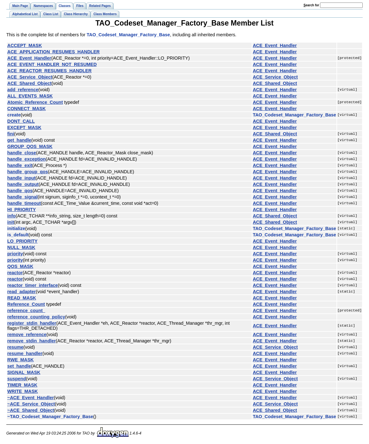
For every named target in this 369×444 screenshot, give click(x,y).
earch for (311, 5)
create (14, 114)
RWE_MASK (20, 359)
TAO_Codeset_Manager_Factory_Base (128, 34)
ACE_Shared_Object (29, 83)
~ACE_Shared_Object (30, 410)
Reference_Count (26, 304)
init (10, 222)
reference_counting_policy (36, 316)
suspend (16, 378)
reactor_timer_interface (32, 285)
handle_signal (22, 196)
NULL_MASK (21, 247)
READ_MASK (21, 297)
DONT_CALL (21, 121)
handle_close (21, 152)
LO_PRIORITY (22, 241)
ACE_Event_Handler (275, 45)
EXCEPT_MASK (24, 127)
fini (10, 133)
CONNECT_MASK (26, 108)
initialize (16, 228)
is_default (17, 234)
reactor (15, 272)
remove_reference (26, 334)
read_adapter (21, 291)
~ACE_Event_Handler (30, 397)
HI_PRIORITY (21, 209)
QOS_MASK (20, 266)
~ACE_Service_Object (31, 403)
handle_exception (26, 159)
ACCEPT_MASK (24, 45)
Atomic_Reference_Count (35, 102)
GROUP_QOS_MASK (29, 146)
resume (15, 347)
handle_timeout (24, 203)
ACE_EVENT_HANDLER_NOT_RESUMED (52, 64)
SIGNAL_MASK (23, 372)
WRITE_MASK (22, 391)
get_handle (19, 140)
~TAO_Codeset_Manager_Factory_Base (50, 416)
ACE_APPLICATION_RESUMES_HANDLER (53, 51)
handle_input (21, 178)
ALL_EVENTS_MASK (30, 95)
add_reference (22, 89)
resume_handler (24, 353)
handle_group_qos (27, 171)
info (11, 215)
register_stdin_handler (31, 323)
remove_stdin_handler (31, 340)
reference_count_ (26, 310)
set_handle (19, 366)
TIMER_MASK (22, 385)
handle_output (23, 184)
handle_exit (19, 165)
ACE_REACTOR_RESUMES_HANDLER (49, 70)
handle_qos (20, 190)
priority (15, 253)
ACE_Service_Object (29, 77)
